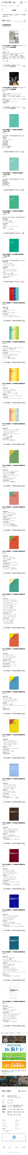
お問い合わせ (4, 1147)
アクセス (17, 1122)
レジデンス (4, 1124)
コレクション (5, 1126)
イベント (4, 1122)
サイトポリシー (10, 1148)
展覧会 (3, 1120)
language (21, 2)
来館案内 (4, 1128)
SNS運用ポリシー (24, 1147)
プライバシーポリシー (17, 1147)
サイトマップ (17, 1128)
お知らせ (17, 1124)
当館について (17, 1120)
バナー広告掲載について (7, 1130)
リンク (16, 1126)
